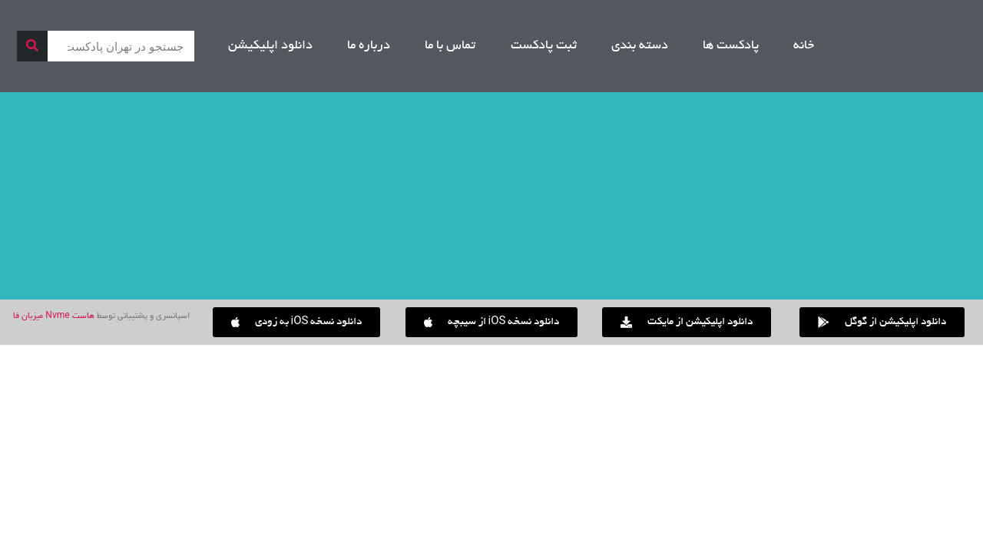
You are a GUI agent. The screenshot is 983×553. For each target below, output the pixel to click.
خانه (803, 46)
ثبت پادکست (544, 46)
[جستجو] (32, 46)
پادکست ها (731, 46)
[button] (297, 322)
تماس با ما (450, 46)
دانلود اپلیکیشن (270, 46)
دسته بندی (639, 46)
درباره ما (368, 46)
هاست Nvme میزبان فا (53, 316)
